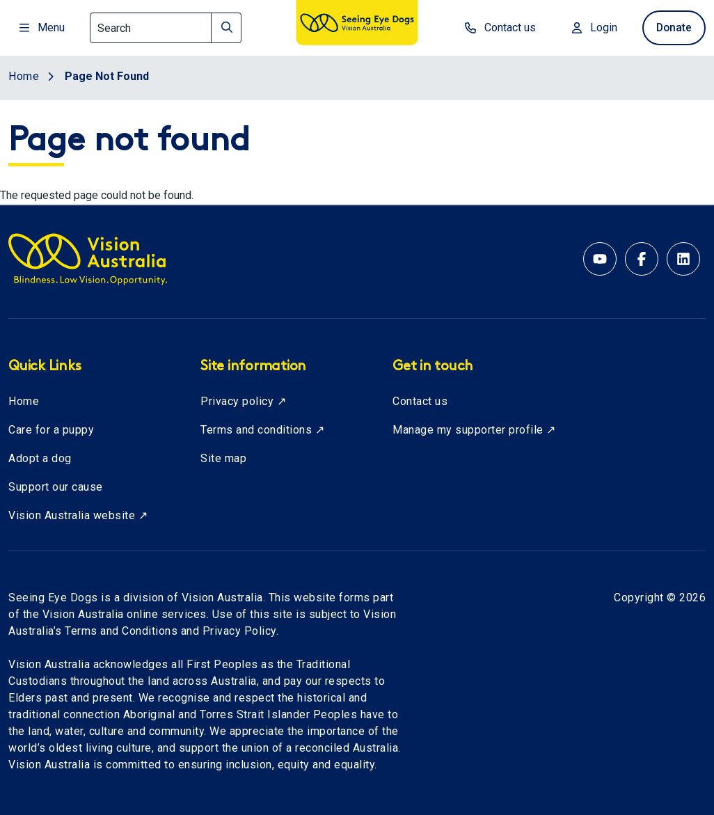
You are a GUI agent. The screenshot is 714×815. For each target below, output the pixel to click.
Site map (223, 458)
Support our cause (55, 486)
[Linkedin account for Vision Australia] (683, 259)
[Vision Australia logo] (357, 25)
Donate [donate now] (671, 27)
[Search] (165, 28)
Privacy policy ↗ (243, 401)
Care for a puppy (51, 429)
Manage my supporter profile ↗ (474, 429)
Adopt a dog (40, 458)
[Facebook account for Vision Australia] (641, 259)
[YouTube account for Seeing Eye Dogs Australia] (600, 259)
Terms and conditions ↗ (262, 429)
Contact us (419, 401)
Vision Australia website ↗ (78, 515)
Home (23, 401)
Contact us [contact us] (496, 27)
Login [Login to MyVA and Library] (590, 27)
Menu (42, 27)
